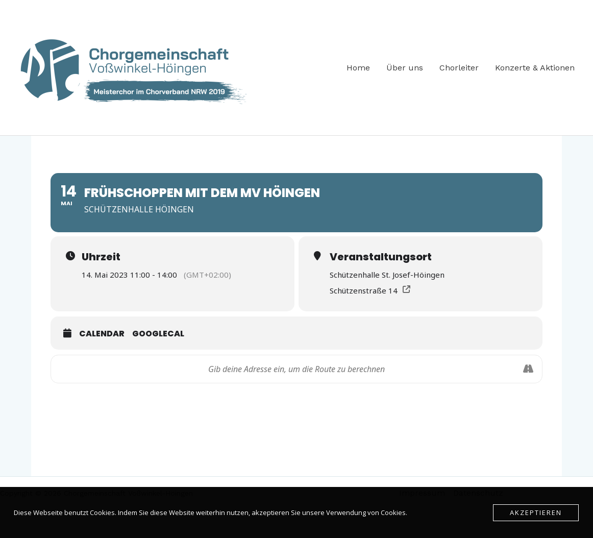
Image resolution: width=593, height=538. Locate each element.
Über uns (404, 67)
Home (358, 67)
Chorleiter (459, 67)
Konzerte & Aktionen (535, 67)
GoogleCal (158, 333)
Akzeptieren (536, 512)
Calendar (102, 333)
